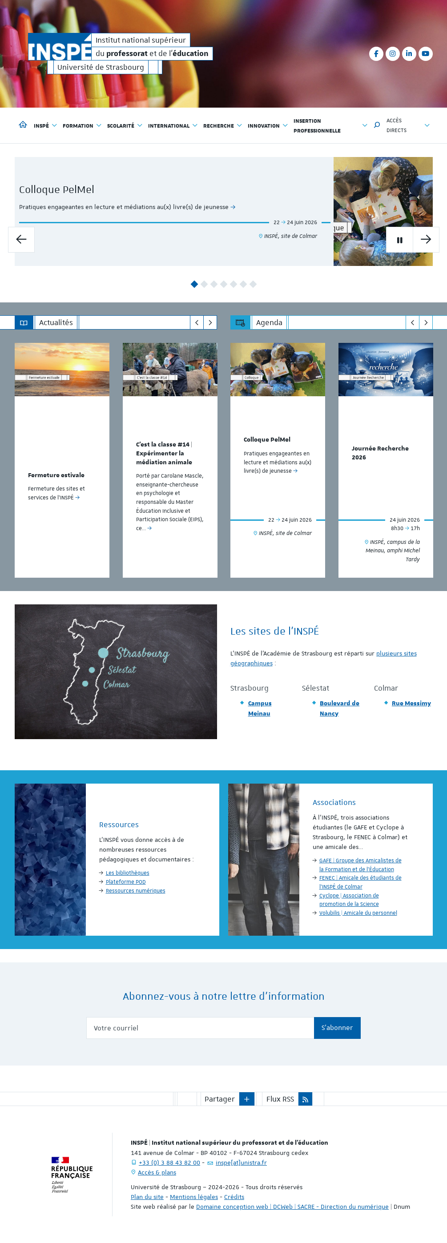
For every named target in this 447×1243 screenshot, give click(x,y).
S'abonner (337, 1027)
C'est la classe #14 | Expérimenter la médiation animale (164, 454)
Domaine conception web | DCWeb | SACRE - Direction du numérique (292, 1207)
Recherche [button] (222, 125)
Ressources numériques (135, 890)
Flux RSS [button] (280, 1099)
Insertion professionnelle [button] (330, 125)
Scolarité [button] (125, 125)
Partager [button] (220, 1099)
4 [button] (223, 284)
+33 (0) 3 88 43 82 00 (169, 1163)
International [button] (173, 125)
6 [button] (243, 284)
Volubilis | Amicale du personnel (358, 913)
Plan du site (147, 1197)
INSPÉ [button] (45, 125)
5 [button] (233, 284)
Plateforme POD (126, 881)
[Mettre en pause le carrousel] (399, 240)
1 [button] (194, 284)
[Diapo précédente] (21, 240)
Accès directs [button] (408, 125)
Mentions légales (194, 1197)
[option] (224, 211)
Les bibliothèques (127, 873)
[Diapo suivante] (426, 240)
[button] (377, 125)
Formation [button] (82, 125)
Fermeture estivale (56, 475)
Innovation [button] (268, 125)
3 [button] (213, 284)
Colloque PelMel (92, 189)
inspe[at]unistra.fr (241, 1163)
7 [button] (253, 284)
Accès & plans (157, 1172)
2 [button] (204, 284)
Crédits (234, 1197)
